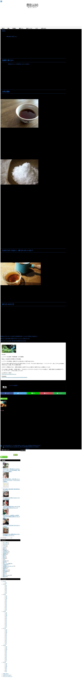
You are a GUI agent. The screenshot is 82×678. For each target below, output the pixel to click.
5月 (6, 582)
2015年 (4, 662)
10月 (6, 598)
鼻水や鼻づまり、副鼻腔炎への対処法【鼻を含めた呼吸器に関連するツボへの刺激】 (11, 517)
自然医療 (5, 564)
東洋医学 (5, 561)
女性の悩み (5, 551)
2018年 (4, 611)
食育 (4, 574)
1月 (6, 593)
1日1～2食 (5, 542)
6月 (6, 586)
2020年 (4, 584)
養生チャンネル (29, 28)
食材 (4, 572)
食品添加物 (5, 571)
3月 (6, 590)
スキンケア (5, 544)
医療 (4, 549)
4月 (6, 589)
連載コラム (21, 28)
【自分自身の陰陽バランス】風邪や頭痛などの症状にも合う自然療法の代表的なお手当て (22, 445)
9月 (6, 585)
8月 (6, 601)
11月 (6, 597)
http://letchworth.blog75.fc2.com (9, 374)
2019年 (4, 594)
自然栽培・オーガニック (8, 566)
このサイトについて (7, 675)
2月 (6, 592)
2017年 (4, 628)
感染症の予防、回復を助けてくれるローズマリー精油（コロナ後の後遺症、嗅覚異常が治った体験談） (11, 470)
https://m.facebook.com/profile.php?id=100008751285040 (14, 377)
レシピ (4, 546)
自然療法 (10, 36)
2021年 (4, 581)
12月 (6, 595)
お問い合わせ (43, 28)
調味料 (4, 568)
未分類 (4, 558)
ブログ (36, 28)
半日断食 (5, 550)
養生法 (3, 28)
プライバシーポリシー (7, 676)
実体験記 (14, 28)
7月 (6, 602)
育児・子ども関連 (6, 563)
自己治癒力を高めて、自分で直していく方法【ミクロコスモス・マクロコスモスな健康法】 (11, 480)
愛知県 (4, 554)
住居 (4, 547)
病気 (4, 562)
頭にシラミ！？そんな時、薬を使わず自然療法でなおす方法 (13, 340)
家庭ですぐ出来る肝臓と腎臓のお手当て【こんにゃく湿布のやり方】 (15, 338)
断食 (8, 28)
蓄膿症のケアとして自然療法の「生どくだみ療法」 (19, 64)
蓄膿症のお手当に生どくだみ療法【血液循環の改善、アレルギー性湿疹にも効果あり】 (18, 336)
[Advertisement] (41, 18)
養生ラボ (28, 448)
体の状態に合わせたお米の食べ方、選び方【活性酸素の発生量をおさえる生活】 (22, 446)
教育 (4, 555)
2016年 (4, 645)
